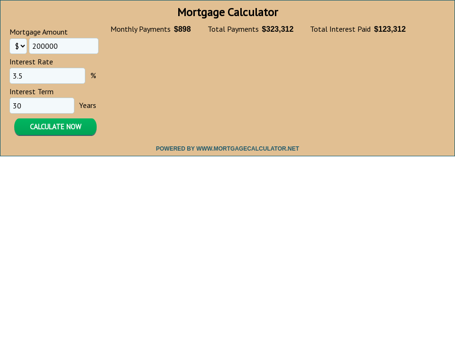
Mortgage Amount (38, 31)
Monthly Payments (140, 29)
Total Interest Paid (340, 29)
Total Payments (233, 29)
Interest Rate (31, 61)
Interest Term (31, 91)
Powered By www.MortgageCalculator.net (227, 148)
